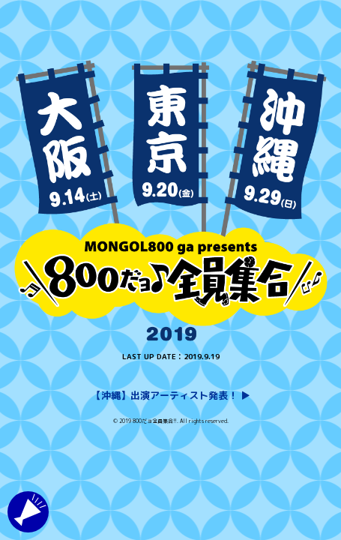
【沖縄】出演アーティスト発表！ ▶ (170, 395)
